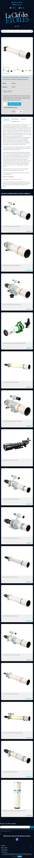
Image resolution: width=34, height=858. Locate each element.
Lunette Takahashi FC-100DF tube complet (11, 226)
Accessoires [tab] (23, 119)
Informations (4, 852)
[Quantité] (4, 104)
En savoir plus (14, 856)
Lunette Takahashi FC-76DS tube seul (10, 616)
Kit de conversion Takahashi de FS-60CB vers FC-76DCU (14, 810)
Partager (17, 111)
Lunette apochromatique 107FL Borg (10, 460)
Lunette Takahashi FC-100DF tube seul (10, 577)
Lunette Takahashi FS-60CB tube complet (11, 538)
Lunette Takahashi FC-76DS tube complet (11, 655)
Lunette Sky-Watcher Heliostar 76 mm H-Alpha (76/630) (14, 343)
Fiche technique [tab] (14, 119)
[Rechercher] (17, 31)
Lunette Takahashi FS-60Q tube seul (10, 771)
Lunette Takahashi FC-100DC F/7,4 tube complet (12, 732)
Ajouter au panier (14, 104)
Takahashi (13, 83)
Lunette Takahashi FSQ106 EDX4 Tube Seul (11, 265)
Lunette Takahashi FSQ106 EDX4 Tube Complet (12, 421)
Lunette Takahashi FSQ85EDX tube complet (11, 304)
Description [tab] (6, 119)
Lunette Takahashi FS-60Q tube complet (11, 499)
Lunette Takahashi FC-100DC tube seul (10, 382)
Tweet (20, 111)
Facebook (17, 839)
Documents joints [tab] (15, 121)
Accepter (19, 856)
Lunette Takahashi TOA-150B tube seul (11, 694)
